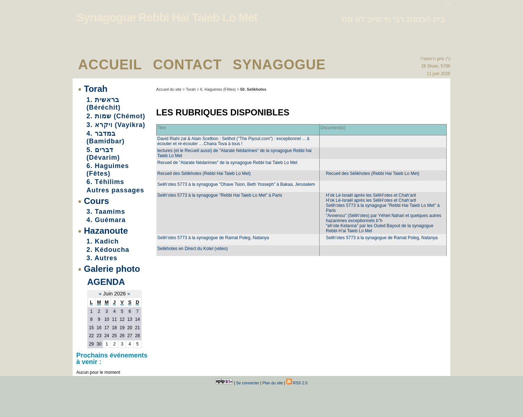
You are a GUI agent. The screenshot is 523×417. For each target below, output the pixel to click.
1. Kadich (102, 241)
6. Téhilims (105, 181)
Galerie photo (112, 269)
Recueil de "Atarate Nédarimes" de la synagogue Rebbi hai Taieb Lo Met (227, 162)
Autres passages (115, 190)
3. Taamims (105, 211)
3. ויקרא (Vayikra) (115, 124)
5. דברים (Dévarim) (103, 153)
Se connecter (247, 383)
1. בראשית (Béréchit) (103, 103)
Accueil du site (169, 89)
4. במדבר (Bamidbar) (105, 137)
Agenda (106, 282)
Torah (96, 89)
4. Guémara (106, 220)
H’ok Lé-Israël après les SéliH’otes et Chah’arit (371, 195)
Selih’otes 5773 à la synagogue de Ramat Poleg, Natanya (213, 237)
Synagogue (279, 64)
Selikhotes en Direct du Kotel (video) (192, 248)
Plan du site (272, 383)
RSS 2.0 (297, 383)
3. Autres (101, 258)
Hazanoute (106, 231)
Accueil (110, 64)
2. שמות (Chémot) (115, 116)
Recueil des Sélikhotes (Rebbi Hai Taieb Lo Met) (204, 173)
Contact (187, 64)
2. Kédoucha (107, 249)
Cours (96, 201)
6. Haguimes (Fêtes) (107, 169)
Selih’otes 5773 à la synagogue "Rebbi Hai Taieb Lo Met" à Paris (219, 195)
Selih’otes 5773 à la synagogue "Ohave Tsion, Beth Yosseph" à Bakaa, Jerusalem (236, 184)
